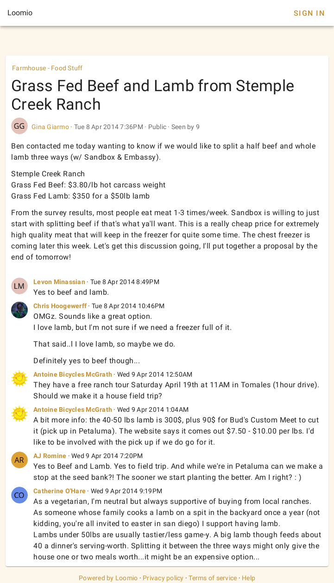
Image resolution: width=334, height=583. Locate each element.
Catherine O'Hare (59, 491)
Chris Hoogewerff (60, 306)
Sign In (309, 13)
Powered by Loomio (108, 578)
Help (248, 578)
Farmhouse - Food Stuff (47, 68)
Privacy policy (163, 578)
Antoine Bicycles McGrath (72, 374)
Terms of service (213, 578)
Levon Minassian (59, 281)
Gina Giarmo (50, 126)
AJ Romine (49, 455)
